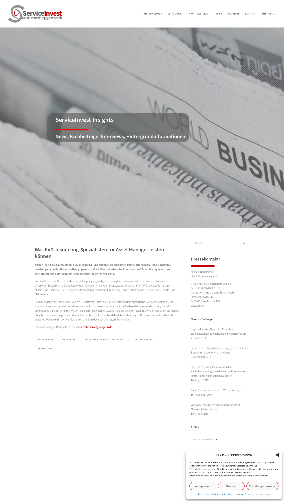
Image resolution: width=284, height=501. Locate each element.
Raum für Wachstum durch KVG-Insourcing (215, 390)
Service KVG (45, 348)
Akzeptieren (202, 486)
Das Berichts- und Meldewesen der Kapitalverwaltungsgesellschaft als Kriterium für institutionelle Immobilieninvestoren (218, 371)
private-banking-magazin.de (96, 327)
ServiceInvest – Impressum (257, 494)
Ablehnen (231, 486)
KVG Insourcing (143, 339)
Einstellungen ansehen (262, 486)
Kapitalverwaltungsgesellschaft (104, 339)
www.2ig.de (197, 305)
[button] (276, 455)
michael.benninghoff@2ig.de (215, 283)
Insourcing (68, 339)
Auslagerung (46, 339)
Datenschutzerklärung (209, 494)
